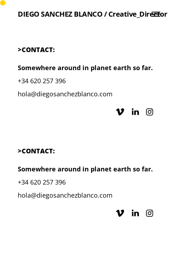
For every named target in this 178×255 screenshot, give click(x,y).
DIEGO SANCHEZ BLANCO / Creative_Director (92, 14)
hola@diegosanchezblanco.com (65, 94)
